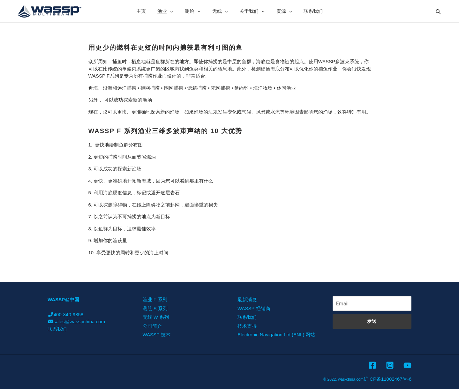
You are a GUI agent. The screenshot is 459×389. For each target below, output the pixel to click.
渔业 (169, 11)
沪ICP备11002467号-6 (387, 379)
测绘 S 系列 (155, 308)
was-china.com (351, 379)
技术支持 (247, 326)
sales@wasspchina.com (76, 321)
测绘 (195, 11)
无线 (220, 11)
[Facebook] (372, 365)
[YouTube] (407, 365)
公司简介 (152, 326)
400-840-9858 (65, 314)
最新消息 (247, 299)
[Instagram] (390, 365)
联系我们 (307, 11)
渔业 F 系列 (155, 299)
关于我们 (250, 11)
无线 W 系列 (156, 317)
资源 (280, 11)
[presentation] (174, 11)
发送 (372, 321)
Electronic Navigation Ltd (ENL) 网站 (276, 334)
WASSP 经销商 (253, 308)
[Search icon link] (438, 11)
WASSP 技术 (157, 334)
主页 (147, 11)
